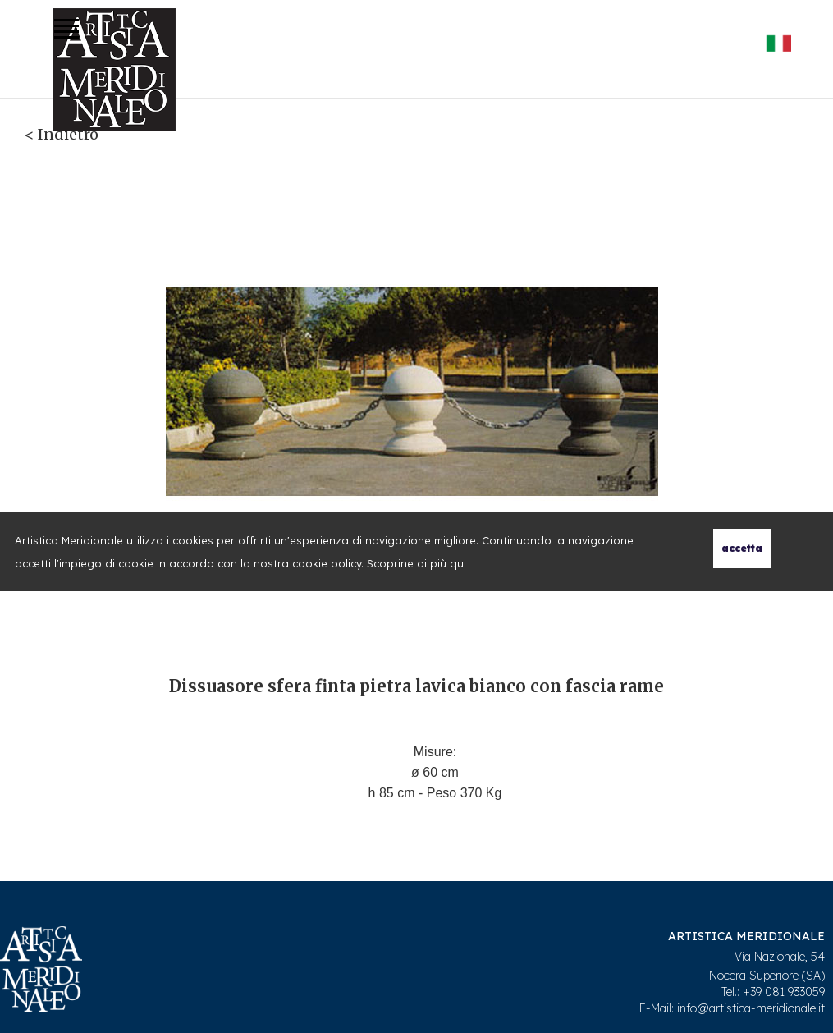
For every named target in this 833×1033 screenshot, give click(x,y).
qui (458, 563)
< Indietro (61, 134)
